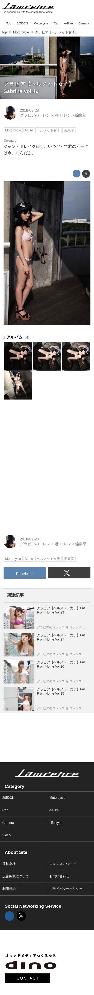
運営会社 (9, 864)
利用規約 (9, 889)
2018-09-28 (29, 110)
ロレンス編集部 (73, 115)
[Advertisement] (39, 435)
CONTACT (28, 978)
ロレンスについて (62, 864)
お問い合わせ (59, 876)
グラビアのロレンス (37, 115)
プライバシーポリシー (66, 889)
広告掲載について (15, 876)
